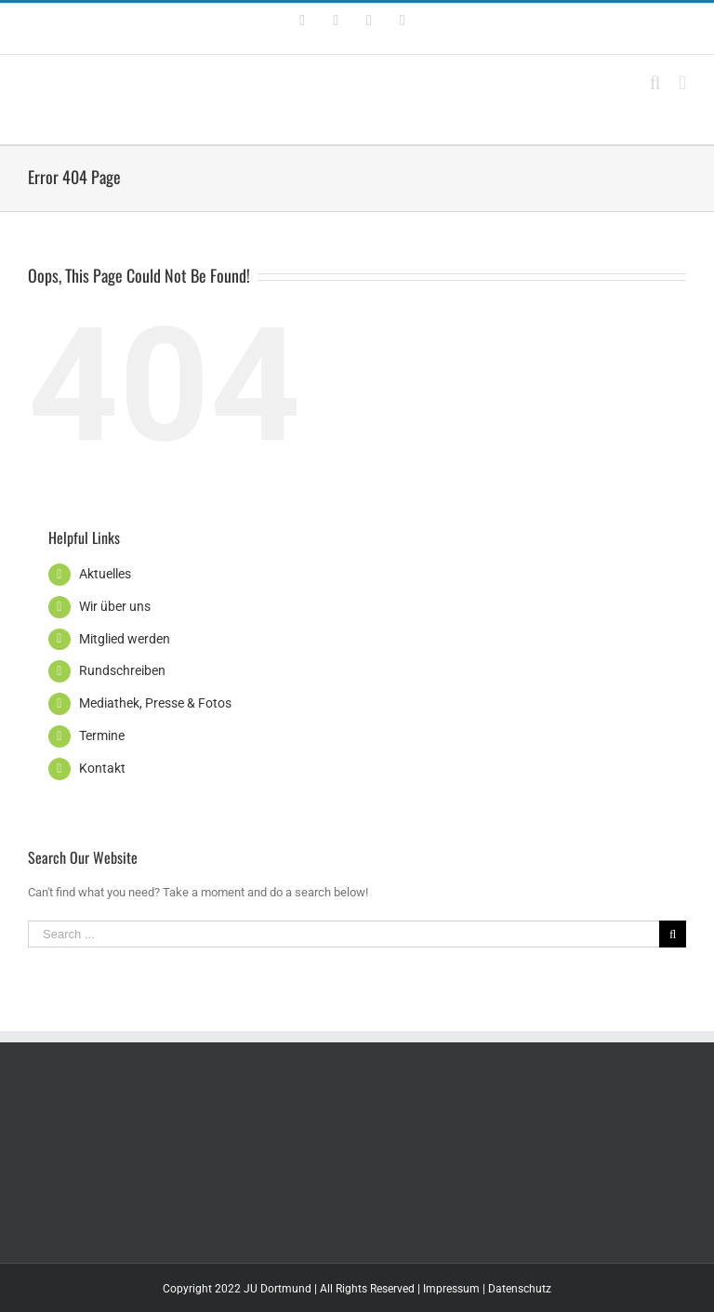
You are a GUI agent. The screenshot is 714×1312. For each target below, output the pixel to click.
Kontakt (102, 768)
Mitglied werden (124, 638)
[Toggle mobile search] (655, 83)
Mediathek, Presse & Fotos (155, 703)
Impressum (451, 1288)
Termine (102, 735)
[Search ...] (343, 934)
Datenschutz (519, 1288)
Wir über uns (115, 606)
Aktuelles (105, 573)
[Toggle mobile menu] (682, 83)
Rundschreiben (122, 670)
